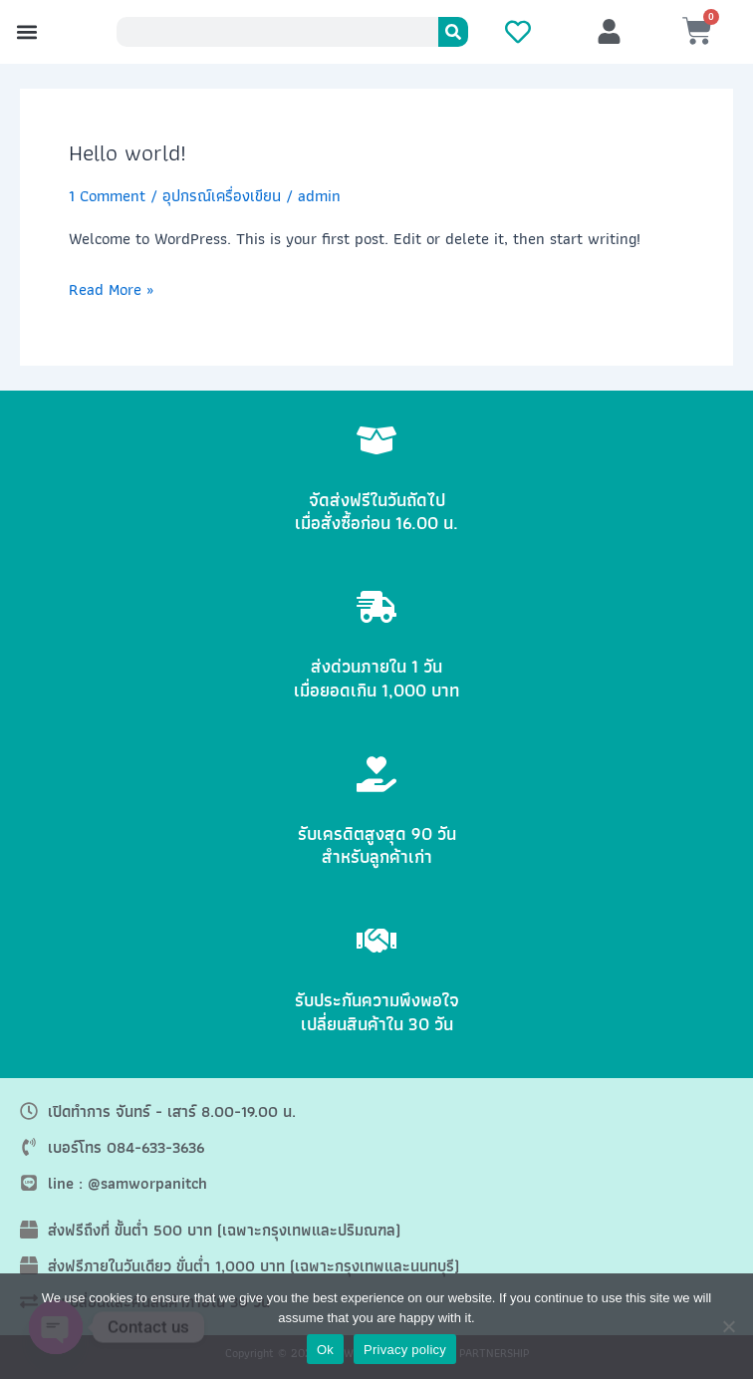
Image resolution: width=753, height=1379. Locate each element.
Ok (325, 1349)
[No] (728, 1326)
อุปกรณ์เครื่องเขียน (221, 195)
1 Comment (107, 195)
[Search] (453, 32)
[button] (26, 32)
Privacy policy (405, 1349)
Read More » (111, 289)
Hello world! (127, 152)
